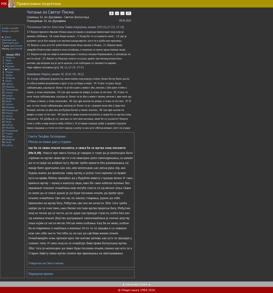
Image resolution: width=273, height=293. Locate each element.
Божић (5, 28)
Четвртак (10, 57)
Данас (6, 37)
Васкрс (5, 31)
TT (128, 13)
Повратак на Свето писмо (45, 263)
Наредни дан (9, 39)
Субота (9, 63)
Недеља (9, 66)
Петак (8, 60)
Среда (8, 75)
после (19, 45)
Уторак (9, 72)
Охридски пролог (40, 274)
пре (12, 45)
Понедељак (13, 69)
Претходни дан (10, 42)
